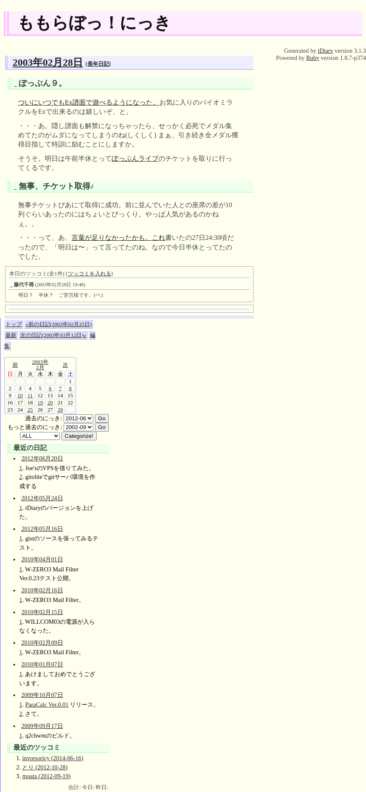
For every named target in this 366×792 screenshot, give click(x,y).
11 (30, 395)
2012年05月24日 (42, 498)
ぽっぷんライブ (135, 158)
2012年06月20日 (42, 458)
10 (20, 395)
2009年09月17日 (42, 726)
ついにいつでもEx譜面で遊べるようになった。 (88, 102)
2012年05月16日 (42, 528)
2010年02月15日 (42, 612)
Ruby (312, 57)
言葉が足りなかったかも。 (112, 237)
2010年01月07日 (42, 664)
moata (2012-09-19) (46, 776)
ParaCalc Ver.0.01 (46, 704)
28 (60, 409)
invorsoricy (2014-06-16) (52, 758)
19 (40, 402)
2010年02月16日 (42, 590)
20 (50, 402)
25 (30, 409)
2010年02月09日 (42, 642)
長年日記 (98, 64)
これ (158, 237)
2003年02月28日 (48, 62)
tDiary (325, 50)
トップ (13, 324)
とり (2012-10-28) (44, 767)
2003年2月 (40, 364)
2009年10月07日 (42, 695)
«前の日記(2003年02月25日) (59, 324)
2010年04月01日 (42, 559)
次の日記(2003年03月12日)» (53, 335)
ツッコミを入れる (89, 273)
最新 (10, 335)
